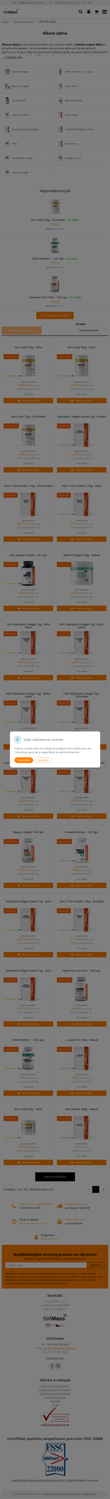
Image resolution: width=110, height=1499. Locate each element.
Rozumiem (24, 760)
